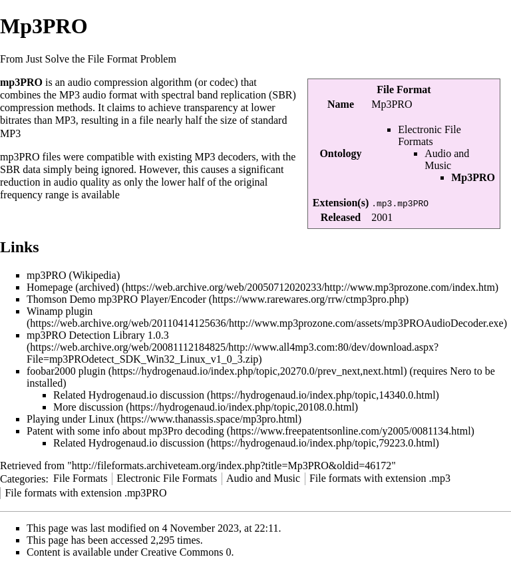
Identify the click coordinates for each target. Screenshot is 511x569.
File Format (403, 89)
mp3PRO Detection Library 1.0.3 (98, 335)
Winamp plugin (59, 311)
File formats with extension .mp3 (379, 478)
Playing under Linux (70, 419)
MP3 (69, 94)
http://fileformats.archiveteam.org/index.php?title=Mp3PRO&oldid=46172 (231, 465)
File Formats (80, 478)
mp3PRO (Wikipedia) (73, 275)
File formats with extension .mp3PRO (85, 492)
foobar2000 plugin (66, 371)
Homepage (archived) (73, 287)
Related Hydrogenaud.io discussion (128, 395)
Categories (22, 478)
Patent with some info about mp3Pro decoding (125, 431)
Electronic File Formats (429, 135)
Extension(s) (341, 202)
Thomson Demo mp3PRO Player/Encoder (116, 299)
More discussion (88, 407)
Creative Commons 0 (186, 552)
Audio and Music (447, 159)
